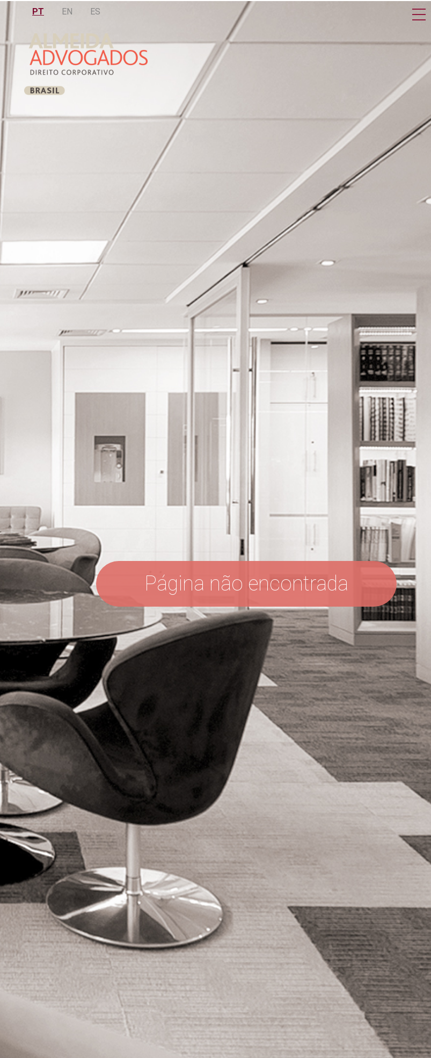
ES (95, 11)
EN (67, 11)
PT (38, 11)
